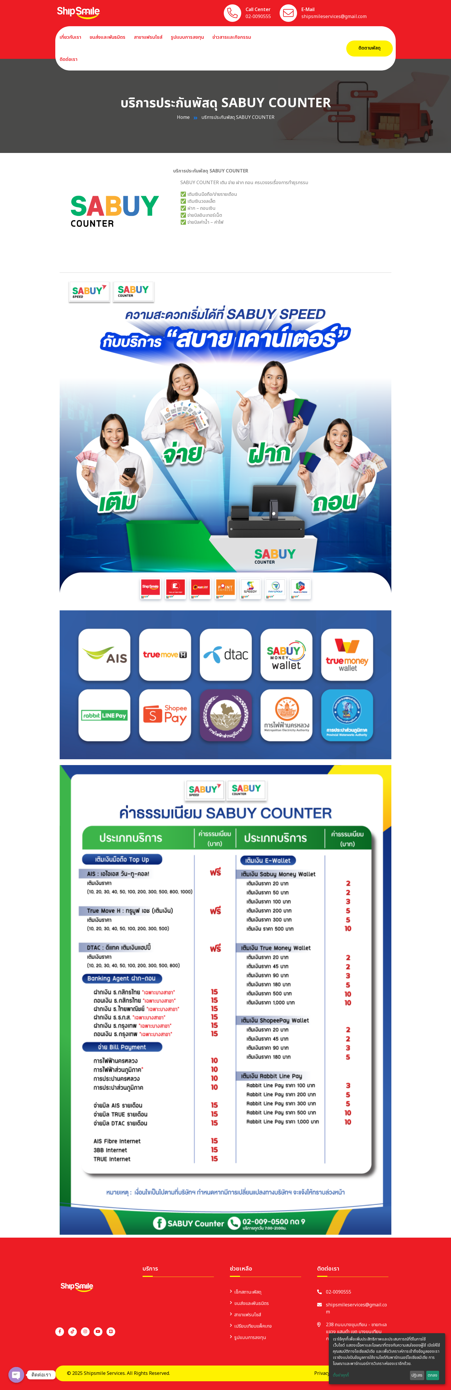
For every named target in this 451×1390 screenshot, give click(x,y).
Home (183, 117)
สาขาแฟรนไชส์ (148, 37)
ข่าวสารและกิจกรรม (231, 37)
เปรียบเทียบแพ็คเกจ (253, 1326)
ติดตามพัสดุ (369, 48)
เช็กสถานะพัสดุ (247, 1292)
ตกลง (432, 1375)
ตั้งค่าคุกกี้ (341, 1375)
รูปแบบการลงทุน (187, 37)
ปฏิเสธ (416, 1375)
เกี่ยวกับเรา (70, 37)
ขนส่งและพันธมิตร (107, 37)
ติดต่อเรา (68, 59)
